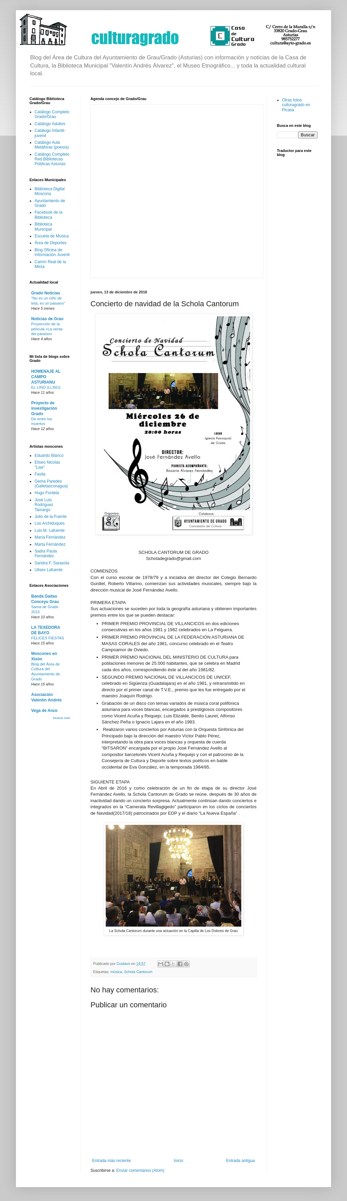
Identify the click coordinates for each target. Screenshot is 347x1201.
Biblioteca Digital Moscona (50, 191)
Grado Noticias (45, 293)
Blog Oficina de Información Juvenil (52, 252)
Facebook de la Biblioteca (48, 214)
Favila (40, 474)
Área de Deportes (50, 242)
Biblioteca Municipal (43, 226)
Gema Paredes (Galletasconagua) (51, 483)
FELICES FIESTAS (47, 638)
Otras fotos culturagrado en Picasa (296, 105)
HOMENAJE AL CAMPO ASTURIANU (46, 377)
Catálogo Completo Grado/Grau (52, 114)
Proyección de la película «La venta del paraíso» (46, 329)
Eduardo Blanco (49, 455)
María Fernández (50, 537)
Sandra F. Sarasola (52, 563)
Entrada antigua (240, 1160)
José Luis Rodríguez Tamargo (44, 505)
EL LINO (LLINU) (45, 387)
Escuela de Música (52, 236)
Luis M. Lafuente (50, 530)
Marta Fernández (50, 544)
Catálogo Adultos (50, 123)
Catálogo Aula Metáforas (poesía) (52, 145)
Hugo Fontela (47, 492)
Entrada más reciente (111, 1160)
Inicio (178, 1160)
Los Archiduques (50, 523)
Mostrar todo (61, 718)
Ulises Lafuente (49, 569)
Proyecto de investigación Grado (44, 408)
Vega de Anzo (44, 710)
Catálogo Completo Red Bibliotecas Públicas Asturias (52, 159)
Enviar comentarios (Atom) (140, 1170)
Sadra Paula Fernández (46, 553)
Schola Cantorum (138, 972)
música (116, 972)
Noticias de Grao (47, 318)
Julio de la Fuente (51, 516)
